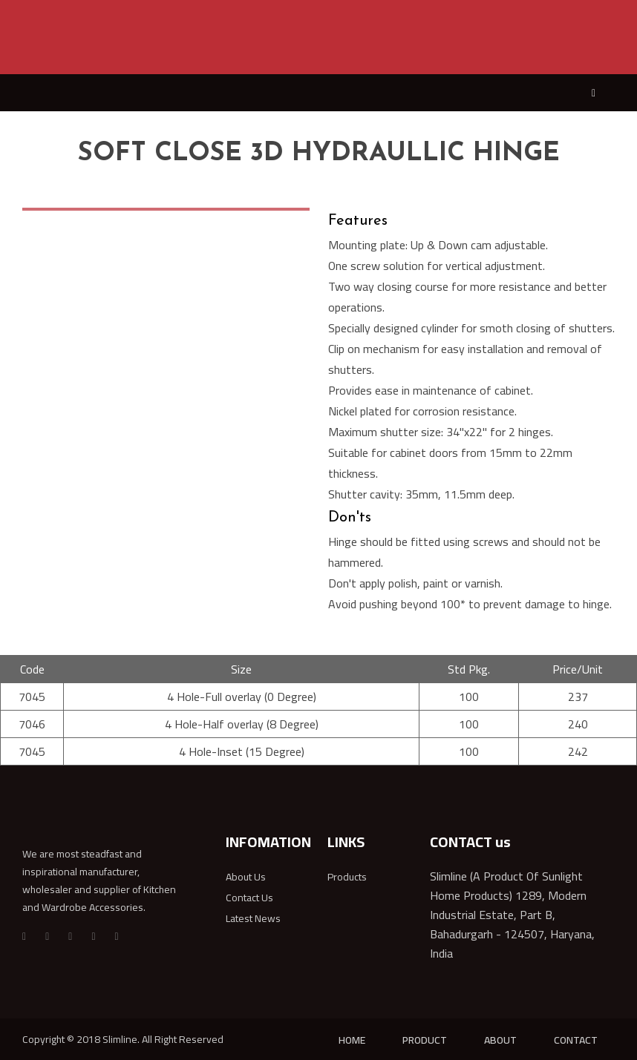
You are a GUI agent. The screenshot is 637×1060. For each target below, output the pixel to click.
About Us (246, 876)
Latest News (253, 918)
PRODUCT (424, 1040)
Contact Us (249, 897)
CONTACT (576, 1040)
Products (347, 876)
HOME (352, 1040)
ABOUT (500, 1040)
